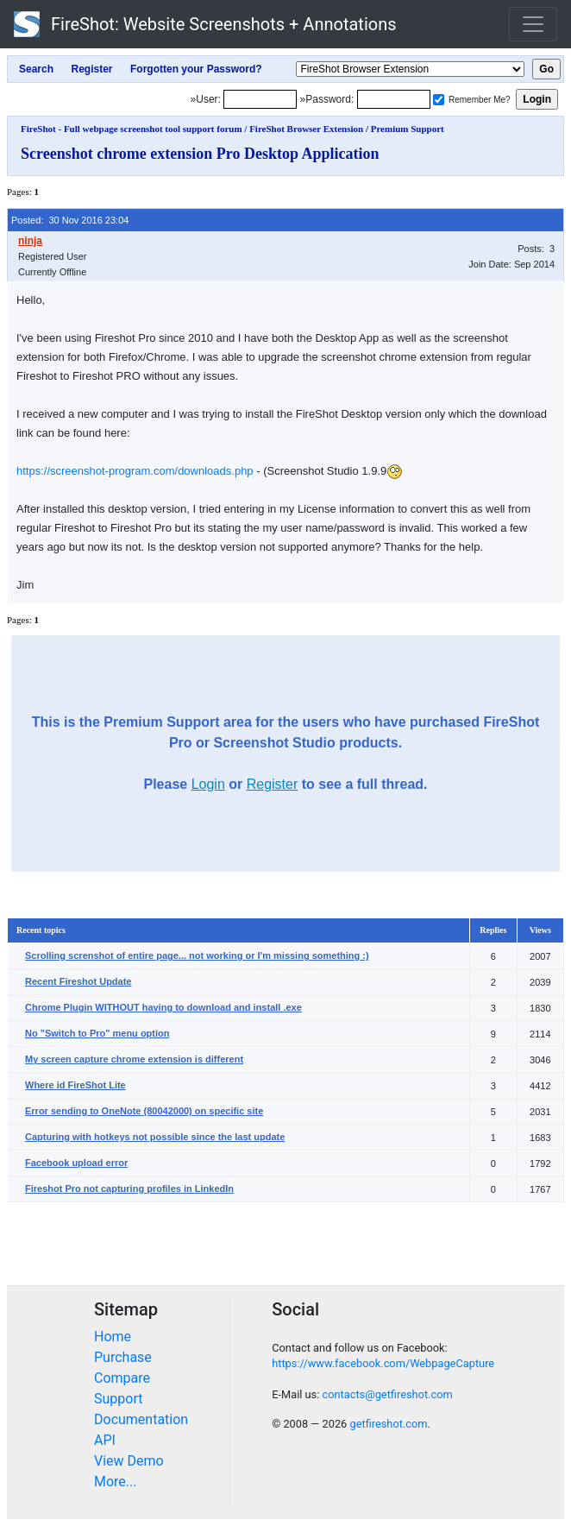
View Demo (129, 1461)
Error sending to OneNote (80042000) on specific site (144, 1111)
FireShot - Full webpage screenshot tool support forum (131, 128)
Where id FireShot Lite (75, 1085)
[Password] (393, 99)
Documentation (141, 1419)
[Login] (260, 99)
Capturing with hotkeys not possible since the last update (155, 1137)
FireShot (205, 24)
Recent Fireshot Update (78, 981)
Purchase (123, 1357)
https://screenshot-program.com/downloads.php (135, 470)
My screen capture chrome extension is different (134, 1059)
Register (272, 784)
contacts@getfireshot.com (387, 1394)
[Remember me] (438, 99)
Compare (122, 1378)
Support (118, 1398)
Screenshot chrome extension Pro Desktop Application (200, 153)
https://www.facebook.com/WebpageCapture (383, 1363)
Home (112, 1336)
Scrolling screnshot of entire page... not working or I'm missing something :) (197, 955)
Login (208, 784)
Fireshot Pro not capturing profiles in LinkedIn (129, 1188)
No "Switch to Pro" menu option (97, 1033)
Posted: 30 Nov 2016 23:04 (70, 220)
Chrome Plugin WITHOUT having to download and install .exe (163, 1007)
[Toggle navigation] (533, 24)
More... (115, 1481)
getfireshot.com (388, 1423)
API (105, 1440)
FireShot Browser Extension (306, 128)
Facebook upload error (76, 1162)
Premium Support (407, 128)
